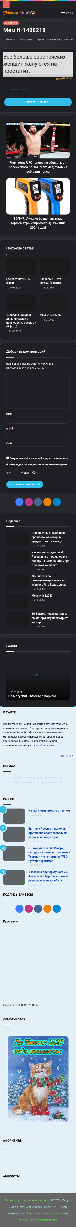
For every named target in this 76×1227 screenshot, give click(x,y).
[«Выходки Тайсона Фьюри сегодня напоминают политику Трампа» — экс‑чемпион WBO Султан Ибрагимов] (14, 853)
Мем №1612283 (42, 595)
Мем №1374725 (50, 315)
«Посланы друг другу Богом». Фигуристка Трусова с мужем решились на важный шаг (48, 876)
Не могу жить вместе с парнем (32, 696)
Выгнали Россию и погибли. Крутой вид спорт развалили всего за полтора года (47, 833)
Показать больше (37, 102)
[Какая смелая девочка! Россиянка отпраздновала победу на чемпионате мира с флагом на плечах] (17, 558)
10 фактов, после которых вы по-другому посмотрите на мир (50, 618)
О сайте (9, 1200)
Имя (9, 413)
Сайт (9, 443)
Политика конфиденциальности (46, 1213)
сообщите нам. (45, 745)
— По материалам (16, 89)
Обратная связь (40, 1200)
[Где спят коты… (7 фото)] (21, 266)
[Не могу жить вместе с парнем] (14, 816)
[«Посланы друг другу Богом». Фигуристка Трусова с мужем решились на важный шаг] (14, 877)
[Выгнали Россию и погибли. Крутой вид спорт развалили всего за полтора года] (14, 834)
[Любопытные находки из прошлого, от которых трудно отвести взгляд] (17, 538)
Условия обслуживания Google (38, 1219)
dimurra (10, 39)
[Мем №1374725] (55, 302)
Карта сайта (22, 1200)
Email (10, 428)
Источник (67, 755)
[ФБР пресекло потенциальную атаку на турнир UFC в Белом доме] (17, 581)
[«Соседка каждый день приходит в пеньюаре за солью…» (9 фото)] (21, 302)
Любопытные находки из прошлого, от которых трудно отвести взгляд (48, 537)
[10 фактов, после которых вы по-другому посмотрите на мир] (17, 619)
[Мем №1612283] (17, 601)
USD (20, 1005)
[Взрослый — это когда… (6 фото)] (55, 266)
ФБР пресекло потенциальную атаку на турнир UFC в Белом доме (49, 580)
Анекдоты (11, 23)
